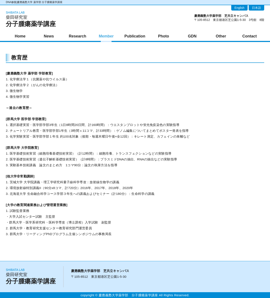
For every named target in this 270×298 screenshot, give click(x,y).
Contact (249, 36)
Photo (163, 36)
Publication (134, 36)
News (49, 36)
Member (106, 36)
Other (221, 36)
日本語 (256, 7)
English (239, 7)
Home (20, 36)
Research (77, 36)
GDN (192, 36)
